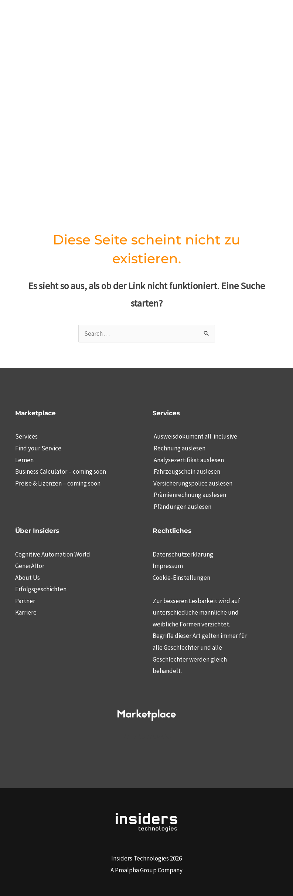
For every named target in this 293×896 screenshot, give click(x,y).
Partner (25, 601)
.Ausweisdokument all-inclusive (195, 436)
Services (26, 436)
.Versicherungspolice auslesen (192, 483)
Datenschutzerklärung (183, 554)
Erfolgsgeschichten (41, 589)
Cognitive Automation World (52, 554)
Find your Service (38, 448)
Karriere (26, 612)
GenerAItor (29, 566)
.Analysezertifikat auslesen (188, 460)
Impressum (168, 566)
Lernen (24, 460)
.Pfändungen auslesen (182, 507)
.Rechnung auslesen (179, 448)
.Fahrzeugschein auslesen (186, 471)
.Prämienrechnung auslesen (189, 495)
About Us (27, 578)
